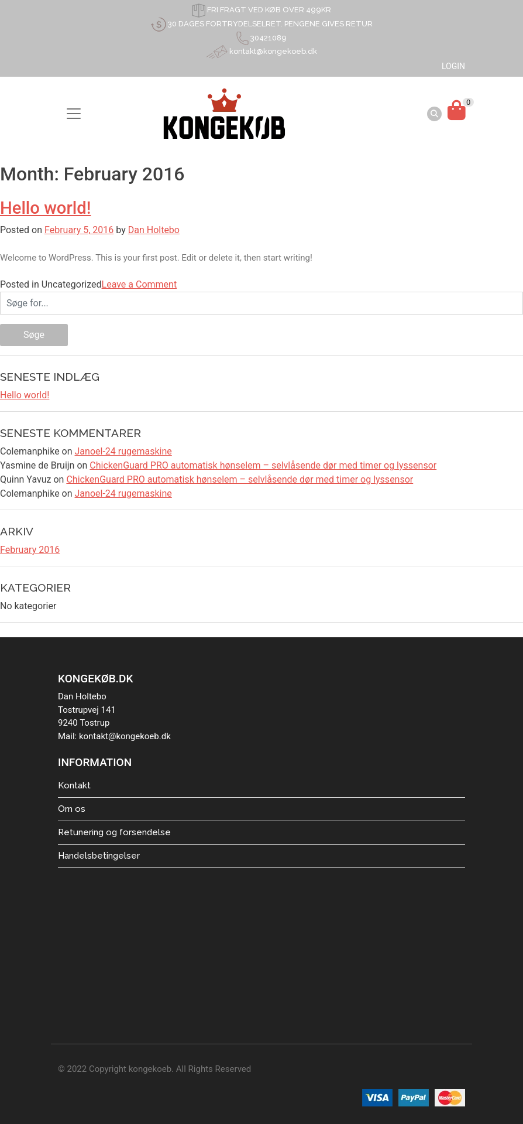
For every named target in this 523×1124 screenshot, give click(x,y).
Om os (71, 809)
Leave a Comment (139, 284)
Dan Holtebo (154, 229)
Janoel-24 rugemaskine (123, 451)
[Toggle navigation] (74, 114)
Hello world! (45, 208)
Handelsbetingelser (99, 855)
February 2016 (30, 549)
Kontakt (74, 785)
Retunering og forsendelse (114, 832)
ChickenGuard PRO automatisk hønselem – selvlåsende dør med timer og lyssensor (263, 465)
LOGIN (453, 66)
